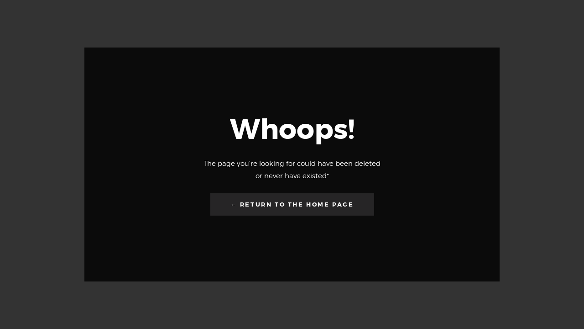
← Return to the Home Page (292, 204)
